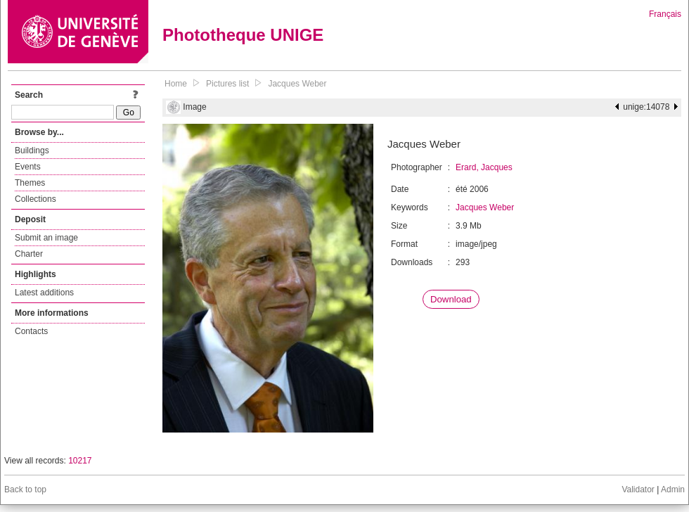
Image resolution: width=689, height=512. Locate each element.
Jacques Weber (297, 84)
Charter (29, 254)
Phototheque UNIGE (242, 34)
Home (176, 84)
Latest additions (44, 292)
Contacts (31, 331)
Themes (30, 183)
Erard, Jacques (484, 167)
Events (28, 167)
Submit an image (46, 238)
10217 (79, 461)
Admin (673, 489)
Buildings (32, 150)
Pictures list (227, 84)
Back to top (25, 489)
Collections (35, 199)
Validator (638, 489)
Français (665, 14)
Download (451, 299)
